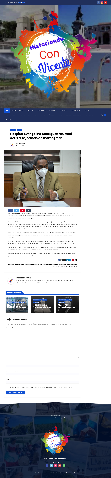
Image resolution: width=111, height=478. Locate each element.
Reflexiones (75, 110)
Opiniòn (52, 110)
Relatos (87, 110)
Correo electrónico (12, 371)
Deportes (63, 110)
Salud (60, 115)
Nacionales (13, 129)
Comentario (10, 328)
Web (7, 379)
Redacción (22, 143)
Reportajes (10, 115)
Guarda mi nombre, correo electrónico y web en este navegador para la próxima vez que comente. (40, 387)
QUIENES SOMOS (17, 110)
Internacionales (37, 299)
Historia (41, 110)
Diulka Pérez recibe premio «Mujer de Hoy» (25, 265)
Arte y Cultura (24, 115)
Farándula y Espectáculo (44, 115)
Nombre (9, 363)
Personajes (36, 302)
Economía (89, 115)
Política (9, 119)
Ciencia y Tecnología (74, 115)
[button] (102, 115)
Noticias (30, 110)
